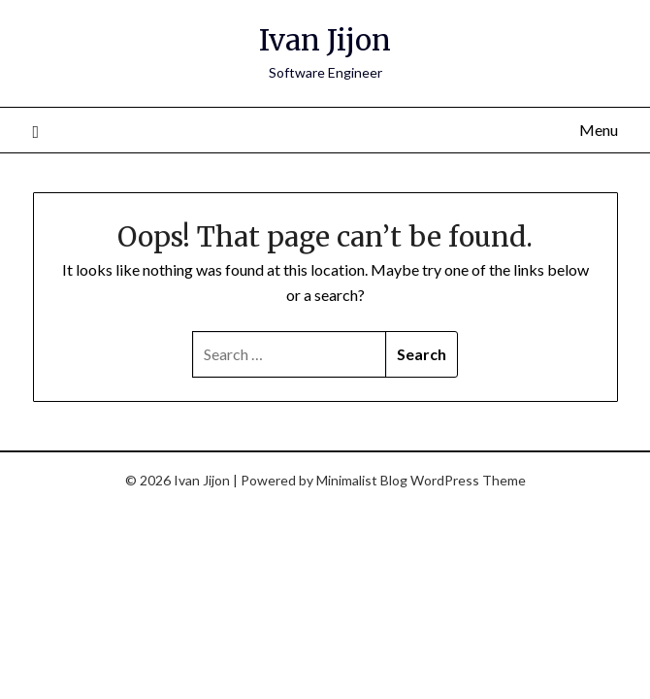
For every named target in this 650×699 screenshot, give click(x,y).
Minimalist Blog (361, 480)
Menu (598, 129)
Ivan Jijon (325, 40)
